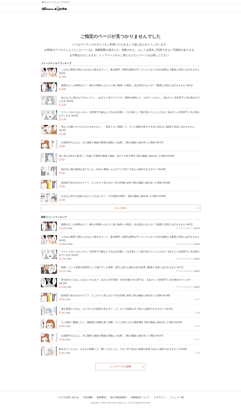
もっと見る (120, 208)
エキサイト (160, 397)
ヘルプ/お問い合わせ (68, 397)
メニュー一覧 (177, 397)
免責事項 (101, 397)
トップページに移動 (120, 366)
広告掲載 (88, 397)
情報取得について (140, 397)
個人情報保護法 (118, 397)
